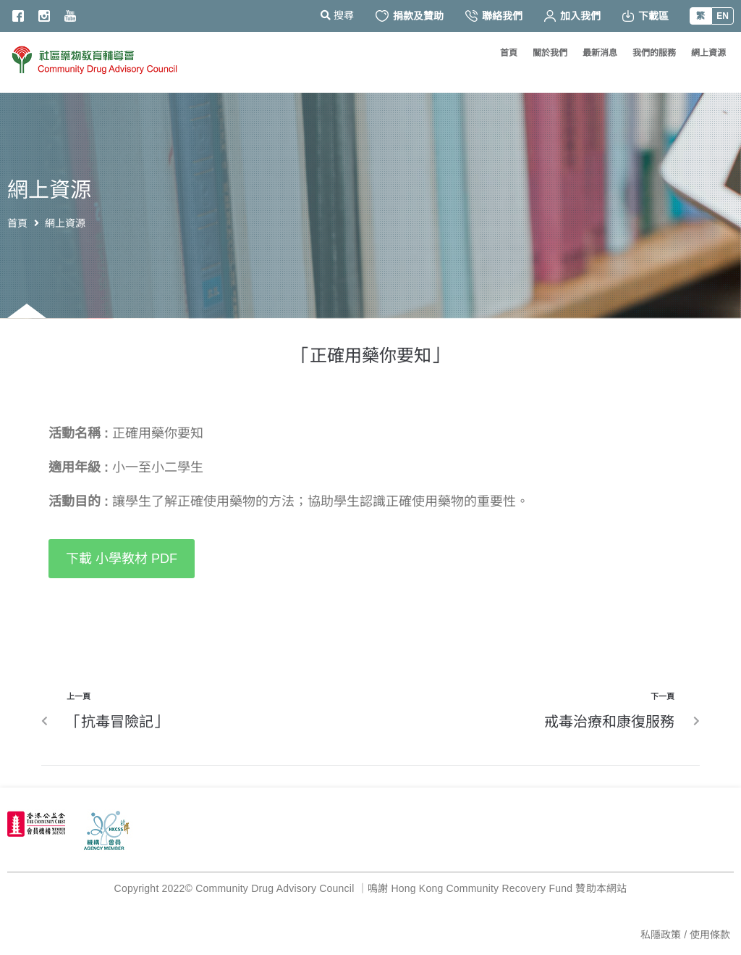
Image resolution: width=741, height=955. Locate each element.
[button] (121, 558)
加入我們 (572, 16)
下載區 (645, 16)
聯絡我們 (493, 16)
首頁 (17, 223)
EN (722, 16)
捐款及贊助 (410, 16)
